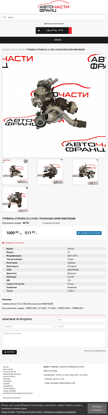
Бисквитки (8, 386)
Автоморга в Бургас (11, 398)
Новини (6, 384)
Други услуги (9, 377)
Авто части (18, 50)
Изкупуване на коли (12, 374)
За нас (6, 367)
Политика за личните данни (29, 412)
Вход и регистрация (54, 24)
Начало (6, 50)
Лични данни (9, 389)
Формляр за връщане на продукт (18, 393)
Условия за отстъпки (14, 243)
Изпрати (9, 352)
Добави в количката (89, 233)
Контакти (7, 381)
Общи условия (9, 391)
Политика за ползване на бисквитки (59, 412)
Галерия (6, 379)
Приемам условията (97, 408)
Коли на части (9, 372)
